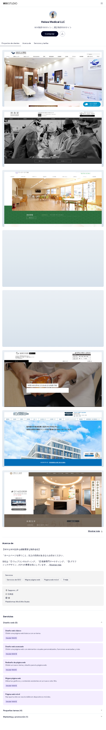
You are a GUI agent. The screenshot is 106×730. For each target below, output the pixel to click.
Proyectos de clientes (10, 43)
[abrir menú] (101, 3)
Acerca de (26, 43)
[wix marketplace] (10, 3)
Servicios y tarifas (41, 43)
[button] (53, 78)
